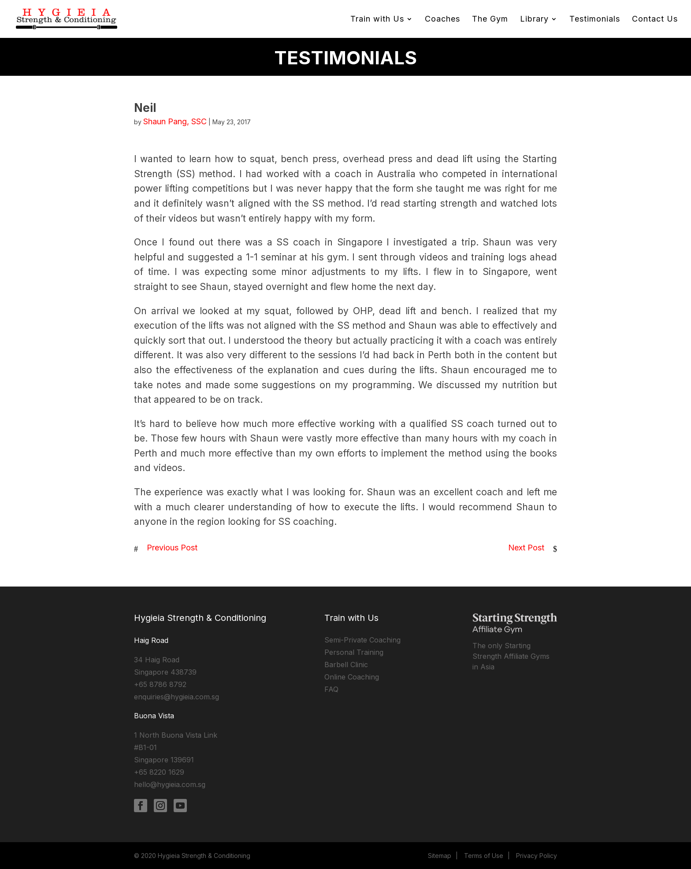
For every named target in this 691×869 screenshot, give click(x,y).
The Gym (490, 19)
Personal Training (353, 652)
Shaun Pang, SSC (175, 121)
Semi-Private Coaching (362, 639)
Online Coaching (351, 676)
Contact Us (655, 19)
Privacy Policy (536, 855)
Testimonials (594, 19)
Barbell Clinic (346, 664)
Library (534, 19)
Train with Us (377, 19)
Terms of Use (483, 855)
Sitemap (439, 855)
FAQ (331, 689)
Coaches (442, 19)
